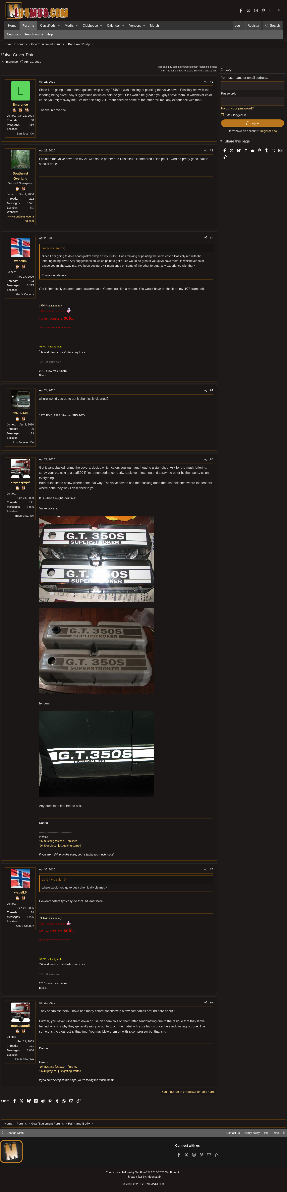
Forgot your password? (231, 110)
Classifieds (47, 25)
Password (222, 95)
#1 (205, 83)
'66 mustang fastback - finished (64, 852)
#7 (205, 1014)
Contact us (225, 1134)
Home (12, 25)
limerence (17, 63)
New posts (14, 34)
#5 (205, 471)
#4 (205, 402)
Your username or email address (238, 79)
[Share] (199, 83)
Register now (262, 133)
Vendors (135, 25)
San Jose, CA (31, 135)
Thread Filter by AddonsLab (143, 1177)
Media (69, 25)
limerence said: (58, 250)
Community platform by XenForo (143, 1173)
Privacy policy (244, 1134)
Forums (28, 25)
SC (38, 209)
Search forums (34, 34)
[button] (59, 25)
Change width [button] (21, 1134)
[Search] (272, 25)
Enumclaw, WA (30, 527)
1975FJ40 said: (58, 891)
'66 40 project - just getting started (66, 857)
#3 (205, 240)
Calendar (113, 25)
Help (50, 34)
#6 (205, 881)
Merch (154, 25)
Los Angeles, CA (29, 454)
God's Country (31, 296)
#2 (205, 152)
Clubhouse (90, 25)
